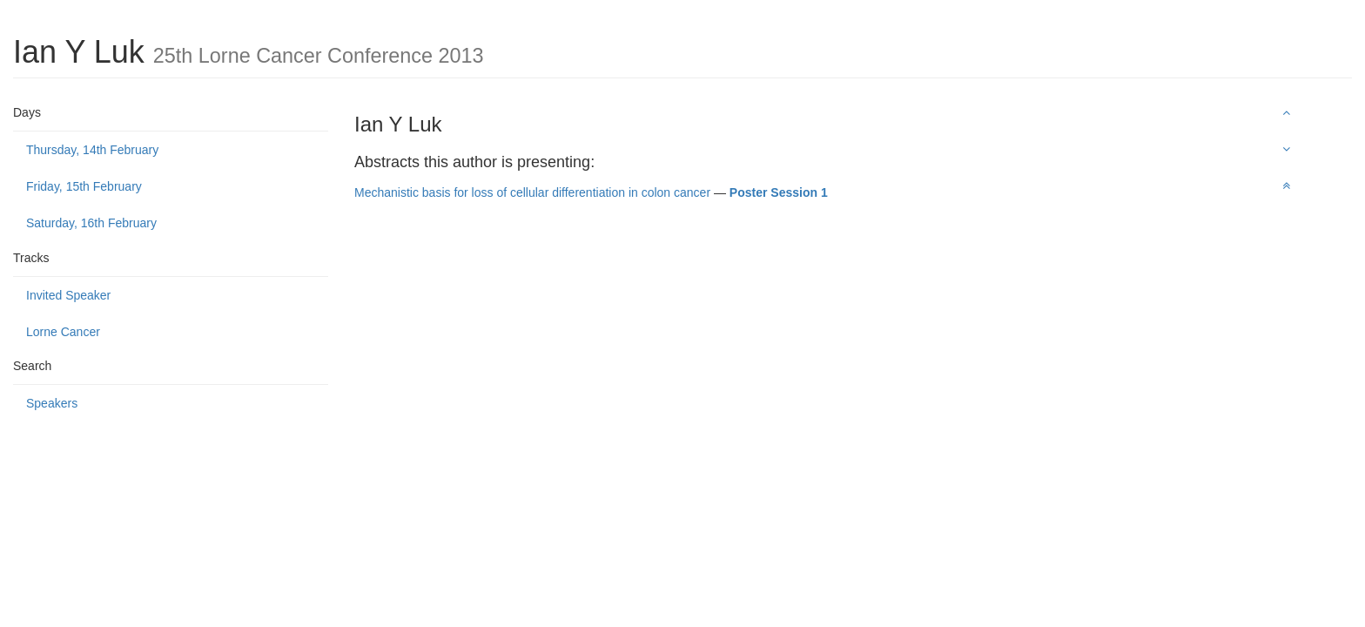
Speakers (51, 403)
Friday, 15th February (84, 186)
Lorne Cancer (63, 332)
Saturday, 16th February (91, 223)
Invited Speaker (68, 295)
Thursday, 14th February (92, 150)
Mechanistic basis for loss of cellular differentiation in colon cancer (532, 192)
